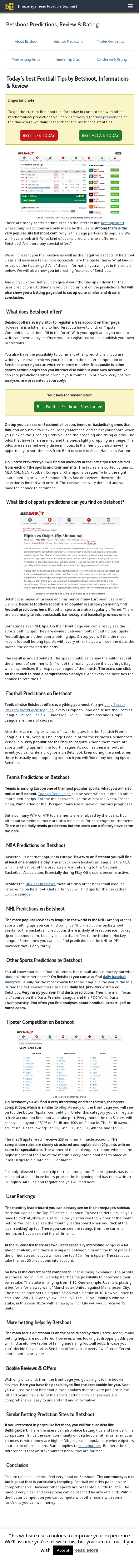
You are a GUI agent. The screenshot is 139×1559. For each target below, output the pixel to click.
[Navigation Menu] (130, 6)
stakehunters (89, 1445)
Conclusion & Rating (112, 59)
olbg (62, 1107)
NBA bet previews (41, 883)
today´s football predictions (99, 117)
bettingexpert (112, 222)
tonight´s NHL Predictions (80, 925)
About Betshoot (25, 41)
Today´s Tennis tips (54, 793)
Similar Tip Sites (68, 59)
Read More (86, 1550)
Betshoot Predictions (68, 41)
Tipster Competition (112, 41)
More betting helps (26, 59)
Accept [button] (63, 1550)
